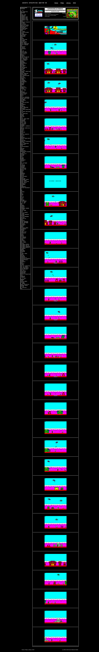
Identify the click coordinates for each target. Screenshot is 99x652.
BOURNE (22, 61)
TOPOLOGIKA (23, 271)
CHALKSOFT (22, 77)
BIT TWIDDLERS (24, 59)
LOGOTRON (22, 166)
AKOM (21, 30)
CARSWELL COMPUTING (25, 71)
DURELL (22, 105)
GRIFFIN (22, 135)
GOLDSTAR (22, 132)
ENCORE (22, 115)
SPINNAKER (22, 248)
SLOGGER (22, 240)
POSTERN (22, 215)
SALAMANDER (23, 228)
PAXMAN (22, 205)
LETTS (21, 164)
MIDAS (21, 185)
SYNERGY (22, 263)
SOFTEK (22, 243)
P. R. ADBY (23, 202)
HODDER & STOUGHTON (25, 141)
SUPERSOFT (22, 261)
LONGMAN (22, 167)
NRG (21, 192)
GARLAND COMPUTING (25, 128)
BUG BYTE (22, 70)
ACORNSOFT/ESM (24, 19)
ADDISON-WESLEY (24, 26)
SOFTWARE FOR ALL (24, 245)
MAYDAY (22, 177)
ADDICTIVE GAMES (24, 25)
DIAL (21, 96)
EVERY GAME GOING (24, 118)
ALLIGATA (22, 31)
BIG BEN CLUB (23, 58)
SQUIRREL (22, 250)
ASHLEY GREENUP (24, 44)
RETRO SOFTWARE (24, 222)
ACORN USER (23, 14)
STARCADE (22, 251)
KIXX (21, 156)
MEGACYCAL (22, 178)
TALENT (22, 264)
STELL (21, 252)
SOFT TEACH (23, 242)
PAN (21, 204)
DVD (74, 3)
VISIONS (22, 282)
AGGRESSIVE (23, 29)
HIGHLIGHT (22, 140)
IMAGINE (22, 148)
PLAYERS (22, 213)
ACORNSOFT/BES (24, 18)
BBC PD (22, 50)
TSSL (21, 275)
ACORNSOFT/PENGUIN (25, 22)
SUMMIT (22, 254)
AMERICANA (22, 35)
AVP (21, 49)
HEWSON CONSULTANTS (25, 138)
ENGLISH (22, 116)
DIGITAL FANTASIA (24, 97)
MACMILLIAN (23, 169)
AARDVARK (22, 12)
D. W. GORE (23, 90)
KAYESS (22, 155)
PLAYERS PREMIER (24, 214)
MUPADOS (22, 191)
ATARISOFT (22, 46)
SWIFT (21, 262)
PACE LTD (22, 203)
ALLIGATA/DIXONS (24, 32)
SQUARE (22, 249)
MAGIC (21, 171)
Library (68, 3)
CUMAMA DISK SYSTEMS (23, 88)
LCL (21, 162)
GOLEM (21, 133)
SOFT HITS (22, 241)
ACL (21, 13)
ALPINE (22, 33)
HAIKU (21, 136)
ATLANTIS (22, 47)
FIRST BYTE (23, 121)
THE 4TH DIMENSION (25, 265)
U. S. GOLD (23, 278)
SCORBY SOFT (23, 232)
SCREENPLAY (23, 233)
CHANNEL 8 (22, 78)
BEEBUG (22, 55)
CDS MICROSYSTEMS (24, 75)
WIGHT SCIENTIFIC (24, 284)
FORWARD (22, 125)
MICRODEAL (22, 184)
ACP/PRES (22, 23)
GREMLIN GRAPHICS (24, 134)
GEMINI (22, 129)
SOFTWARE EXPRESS (24, 244)
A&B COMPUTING (24, 11)
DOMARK (22, 101)
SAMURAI (22, 229)
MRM (21, 190)
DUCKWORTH (22, 104)
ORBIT (21, 199)
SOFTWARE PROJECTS (25, 247)
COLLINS (22, 82)
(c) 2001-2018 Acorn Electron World (70, 649)
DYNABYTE (22, 106)
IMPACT (22, 149)
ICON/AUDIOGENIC (24, 146)
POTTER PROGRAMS (24, 216)
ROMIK (21, 226)
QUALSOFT (22, 217)
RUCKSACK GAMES (24, 227)
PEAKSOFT (22, 206)
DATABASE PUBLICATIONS (23, 93)
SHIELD (22, 236)
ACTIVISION (23, 24)
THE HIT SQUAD (24, 267)
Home (56, 3)
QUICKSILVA (23, 218)
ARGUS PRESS (23, 42)
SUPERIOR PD (23, 257)
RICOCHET (22, 223)
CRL (21, 85)
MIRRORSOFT (23, 186)
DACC (21, 91)
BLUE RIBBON (23, 60)
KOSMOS (22, 158)
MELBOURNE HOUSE (24, 179)
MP (21, 188)
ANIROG (22, 38)
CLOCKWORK (22, 80)
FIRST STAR (23, 122)
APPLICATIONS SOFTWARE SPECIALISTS (23, 40)
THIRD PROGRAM (24, 269)
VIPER (21, 280)
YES (21, 288)
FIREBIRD (22, 120)
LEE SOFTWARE (23, 163)
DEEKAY (22, 95)
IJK (21, 147)
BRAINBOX (22, 62)
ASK (21, 45)
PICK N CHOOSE (24, 212)
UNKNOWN (22, 279)
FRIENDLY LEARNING (25, 126)
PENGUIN (22, 207)
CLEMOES (22, 79)
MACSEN (22, 170)
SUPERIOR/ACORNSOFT (25, 258)
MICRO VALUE (23, 182)
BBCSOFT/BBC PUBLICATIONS (23, 52)
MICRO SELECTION (24, 181)
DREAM (21, 103)
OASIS (21, 193)
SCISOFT (22, 231)
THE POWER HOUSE (24, 268)
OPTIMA (22, 197)
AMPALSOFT (22, 36)
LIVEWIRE (22, 165)
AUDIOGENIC (23, 48)
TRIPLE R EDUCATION (25, 274)
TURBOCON (22, 276)
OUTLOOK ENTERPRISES (23, 201)
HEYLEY (22, 139)
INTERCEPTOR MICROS (25, 151)
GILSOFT (22, 130)
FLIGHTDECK (23, 124)
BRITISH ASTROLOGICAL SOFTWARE (23, 67)
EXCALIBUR (22, 119)
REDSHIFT (22, 220)
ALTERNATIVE (23, 34)
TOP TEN (22, 270)
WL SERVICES (23, 287)
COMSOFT (22, 83)
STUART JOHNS (23, 253)
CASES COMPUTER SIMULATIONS (24, 74)
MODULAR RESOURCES (25, 187)
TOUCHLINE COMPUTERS (22, 273)
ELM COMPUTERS (24, 113)
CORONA (22, 84)
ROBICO (22, 225)
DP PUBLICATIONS (24, 102)
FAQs (62, 3)
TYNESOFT (22, 277)
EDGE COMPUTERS (24, 107)
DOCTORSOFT (23, 100)
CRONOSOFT (22, 86)
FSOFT (21, 127)
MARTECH (22, 174)
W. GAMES (22, 283)
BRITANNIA (22, 65)
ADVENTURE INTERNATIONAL (24, 28)
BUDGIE (22, 69)
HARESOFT (22, 137)
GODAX (21, 131)
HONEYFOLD (22, 144)
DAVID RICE (23, 94)
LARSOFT (22, 161)
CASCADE (22, 72)
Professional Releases (23, 8)
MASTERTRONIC (23, 176)
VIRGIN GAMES (23, 281)
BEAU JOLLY (23, 54)
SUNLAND (22, 255)
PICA (21, 211)
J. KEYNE (22, 152)
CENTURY (22, 76)
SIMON (21, 239)
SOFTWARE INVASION (25, 246)
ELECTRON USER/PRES (25, 111)
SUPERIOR (22, 256)
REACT (21, 219)
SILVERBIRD (23, 237)
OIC (21, 196)
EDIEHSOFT (22, 108)
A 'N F (22, 10)
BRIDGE (22, 64)
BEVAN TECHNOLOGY (24, 57)
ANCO (21, 37)
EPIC (21, 117)
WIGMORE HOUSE (24, 285)
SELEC (21, 234)
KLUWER (22, 157)
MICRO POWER (23, 180)
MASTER (22, 175)
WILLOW (22, 286)
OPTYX (21, 198)
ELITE (21, 112)
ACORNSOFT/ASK (24, 16)
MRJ (21, 189)
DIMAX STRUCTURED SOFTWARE (24, 99)
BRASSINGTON (23, 63)
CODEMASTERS (23, 81)
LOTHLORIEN (23, 168)
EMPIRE (22, 114)
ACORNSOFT (22, 15)
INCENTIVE (22, 150)
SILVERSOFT (23, 238)
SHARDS (22, 235)
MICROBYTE (22, 183)
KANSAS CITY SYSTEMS (23, 154)
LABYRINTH (22, 160)
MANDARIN (22, 173)
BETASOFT (22, 56)
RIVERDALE (22, 224)
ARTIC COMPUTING (24, 43)
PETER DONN (23, 210)
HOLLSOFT (22, 142)
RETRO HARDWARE (24, 221)
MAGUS (21, 172)
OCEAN (21, 194)
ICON (21, 145)
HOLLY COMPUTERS (24, 143)
